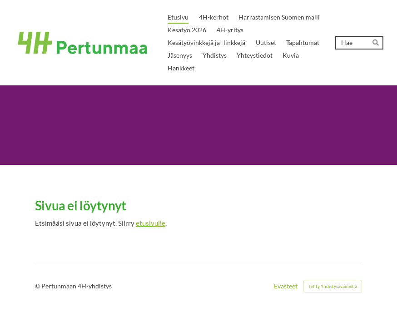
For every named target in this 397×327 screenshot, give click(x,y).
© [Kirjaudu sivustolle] (38, 286)
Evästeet (286, 286)
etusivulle (150, 223)
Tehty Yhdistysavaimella (332, 286)
